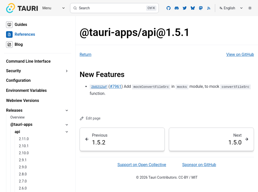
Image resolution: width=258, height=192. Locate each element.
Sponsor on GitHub (199, 164)
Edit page (90, 118)
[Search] (114, 8)
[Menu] (52, 8)
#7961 (115, 86)
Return (85, 54)
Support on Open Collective (141, 164)
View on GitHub (240, 54)
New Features (102, 74)
